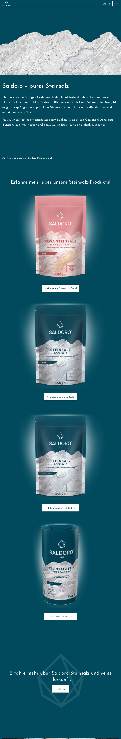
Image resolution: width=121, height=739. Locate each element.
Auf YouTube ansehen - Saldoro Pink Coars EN (27, 158)
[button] (107, 3)
